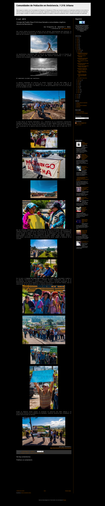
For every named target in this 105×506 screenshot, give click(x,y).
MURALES (78, 106)
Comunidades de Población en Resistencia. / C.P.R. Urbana (44, 5)
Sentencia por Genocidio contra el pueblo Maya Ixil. (83, 64)
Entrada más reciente (20, 490)
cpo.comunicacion (66, 28)
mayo (78, 86)
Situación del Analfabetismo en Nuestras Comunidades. (85, 168)
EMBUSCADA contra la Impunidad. (81, 56)
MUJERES (78, 104)
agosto (78, 81)
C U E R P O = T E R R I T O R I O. (85, 242)
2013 (78, 48)
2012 (78, 94)
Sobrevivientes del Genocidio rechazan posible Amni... (82, 59)
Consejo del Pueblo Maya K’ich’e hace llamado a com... (81, 75)
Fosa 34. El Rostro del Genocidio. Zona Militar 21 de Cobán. (85, 189)
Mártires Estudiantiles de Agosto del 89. (84, 143)
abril (78, 87)
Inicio (45, 490)
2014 (78, 47)
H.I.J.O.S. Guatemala (80, 111)
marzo (78, 89)
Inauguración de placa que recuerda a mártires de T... (82, 69)
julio (78, 83)
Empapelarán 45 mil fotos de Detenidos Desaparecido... (82, 54)
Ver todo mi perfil (78, 124)
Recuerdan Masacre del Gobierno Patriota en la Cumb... (82, 72)
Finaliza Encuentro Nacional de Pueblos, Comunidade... (82, 66)
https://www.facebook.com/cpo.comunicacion (60, 448)
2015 (78, 45)
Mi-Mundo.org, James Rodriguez (82, 113)
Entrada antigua (68, 490)
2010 (78, 97)
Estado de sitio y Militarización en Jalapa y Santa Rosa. (85, 221)
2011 (78, 96)
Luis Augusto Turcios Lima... (82, 78)
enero (78, 92)
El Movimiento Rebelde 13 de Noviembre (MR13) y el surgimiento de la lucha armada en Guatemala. (82, 179)
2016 (78, 44)
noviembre (79, 50)
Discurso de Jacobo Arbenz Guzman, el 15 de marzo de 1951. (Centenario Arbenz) (85, 157)
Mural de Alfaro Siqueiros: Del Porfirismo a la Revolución (84, 232)
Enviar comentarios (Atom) (26, 492)
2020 (78, 37)
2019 (78, 39)
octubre (78, 51)
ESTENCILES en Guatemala (81, 105)
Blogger (64, 500)
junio (78, 84)
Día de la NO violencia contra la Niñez (85, 198)
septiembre (79, 80)
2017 (78, 42)
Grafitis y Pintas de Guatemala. (81, 102)
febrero (78, 91)
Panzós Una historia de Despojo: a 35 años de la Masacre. (84, 209)
